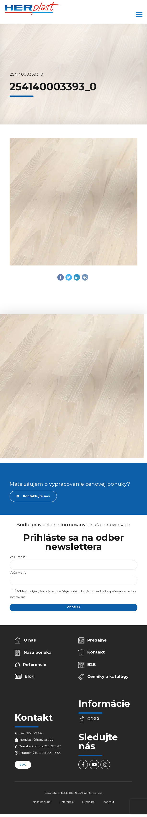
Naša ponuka (38, 652)
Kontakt (96, 652)
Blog (30, 676)
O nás (30, 640)
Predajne (96, 640)
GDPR (93, 718)
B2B (91, 664)
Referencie (34, 664)
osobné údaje (60, 591)
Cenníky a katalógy (108, 676)
